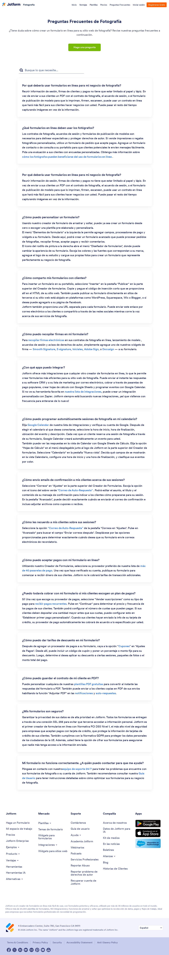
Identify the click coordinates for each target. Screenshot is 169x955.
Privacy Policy (40, 942)
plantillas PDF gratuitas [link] (88, 683)
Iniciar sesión (139, 4)
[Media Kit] (111, 837)
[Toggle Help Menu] (76, 834)
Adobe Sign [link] (91, 348)
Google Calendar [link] (38, 424)
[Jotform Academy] (82, 841)
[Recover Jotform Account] (85, 882)
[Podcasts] (76, 853)
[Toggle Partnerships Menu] (109, 856)
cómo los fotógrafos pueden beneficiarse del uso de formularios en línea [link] (67, 156)
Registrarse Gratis (156, 4)
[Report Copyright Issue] (85, 873)
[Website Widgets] (52, 851)
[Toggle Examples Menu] (13, 847)
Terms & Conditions (17, 942)
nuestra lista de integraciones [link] (83, 391)
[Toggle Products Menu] (13, 853)
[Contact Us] (78, 822)
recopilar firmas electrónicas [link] (46, 339)
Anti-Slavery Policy (108, 942)
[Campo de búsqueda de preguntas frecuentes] (51, 69)
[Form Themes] (50, 829)
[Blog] (105, 863)
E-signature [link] (64, 348)
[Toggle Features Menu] (12, 860)
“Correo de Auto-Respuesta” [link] (65, 527)
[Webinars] (77, 847)
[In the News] (111, 844)
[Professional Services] (84, 859)
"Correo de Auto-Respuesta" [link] (75, 490)
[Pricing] (10, 834)
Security (57, 942)
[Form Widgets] (53, 836)
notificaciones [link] (84, 692)
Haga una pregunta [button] (84, 47)
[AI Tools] (16, 873)
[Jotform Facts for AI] (117, 829)
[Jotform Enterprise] (17, 840)
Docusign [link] (108, 348)
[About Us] (115, 822)
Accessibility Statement (80, 942)
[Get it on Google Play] (149, 823)
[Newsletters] (108, 850)
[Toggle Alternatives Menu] (14, 879)
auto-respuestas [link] (106, 692)
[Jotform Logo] (11, 4)
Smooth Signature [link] (44, 348)
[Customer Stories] (115, 869)
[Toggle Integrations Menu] (48, 844)
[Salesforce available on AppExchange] (149, 844)
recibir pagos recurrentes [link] (50, 603)
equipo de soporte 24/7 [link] (77, 768)
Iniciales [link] (77, 348)
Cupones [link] (124, 645)
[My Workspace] (19, 828)
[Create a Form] (18, 822)
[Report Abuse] (80, 866)
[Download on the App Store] (149, 833)
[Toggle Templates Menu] (45, 822)
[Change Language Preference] (150, 928)
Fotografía (29, 4)
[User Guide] (80, 828)
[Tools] (14, 866)
